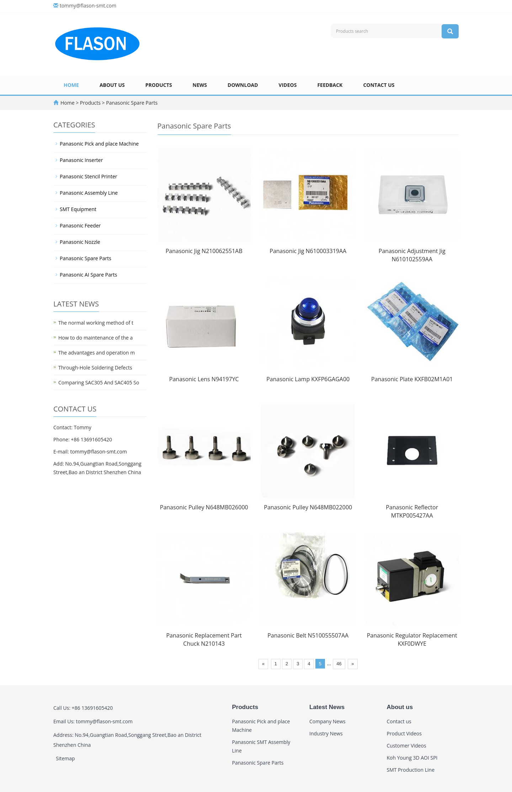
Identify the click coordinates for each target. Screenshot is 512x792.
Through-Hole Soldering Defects (95, 367)
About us (112, 85)
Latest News (327, 707)
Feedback (329, 85)
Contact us (378, 85)
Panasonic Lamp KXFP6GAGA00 (308, 379)
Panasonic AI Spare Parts (88, 274)
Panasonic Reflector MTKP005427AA (412, 511)
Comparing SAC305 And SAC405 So (98, 382)
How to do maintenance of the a (95, 337)
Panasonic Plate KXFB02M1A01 (412, 379)
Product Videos (404, 733)
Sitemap (65, 758)
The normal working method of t (95, 322)
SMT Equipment (78, 209)
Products (158, 85)
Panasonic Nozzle (80, 241)
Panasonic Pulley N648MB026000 (204, 507)
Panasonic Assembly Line (89, 192)
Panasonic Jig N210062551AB (204, 251)
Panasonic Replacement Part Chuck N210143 (204, 639)
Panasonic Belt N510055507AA (307, 635)
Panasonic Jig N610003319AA (308, 251)
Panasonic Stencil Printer (88, 176)
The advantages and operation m (96, 352)
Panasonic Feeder (80, 225)
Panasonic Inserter (81, 160)
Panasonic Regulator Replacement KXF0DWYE (412, 639)
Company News (327, 721)
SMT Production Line (411, 769)
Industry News (326, 733)
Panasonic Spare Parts (131, 102)
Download (243, 85)
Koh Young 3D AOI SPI (412, 757)
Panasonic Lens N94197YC (204, 379)
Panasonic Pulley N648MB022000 (308, 507)
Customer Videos (406, 745)
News (200, 85)
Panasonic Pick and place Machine (99, 143)
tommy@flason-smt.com (88, 5)
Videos (288, 85)
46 (338, 663)
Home (71, 85)
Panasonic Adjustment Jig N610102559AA (412, 255)
